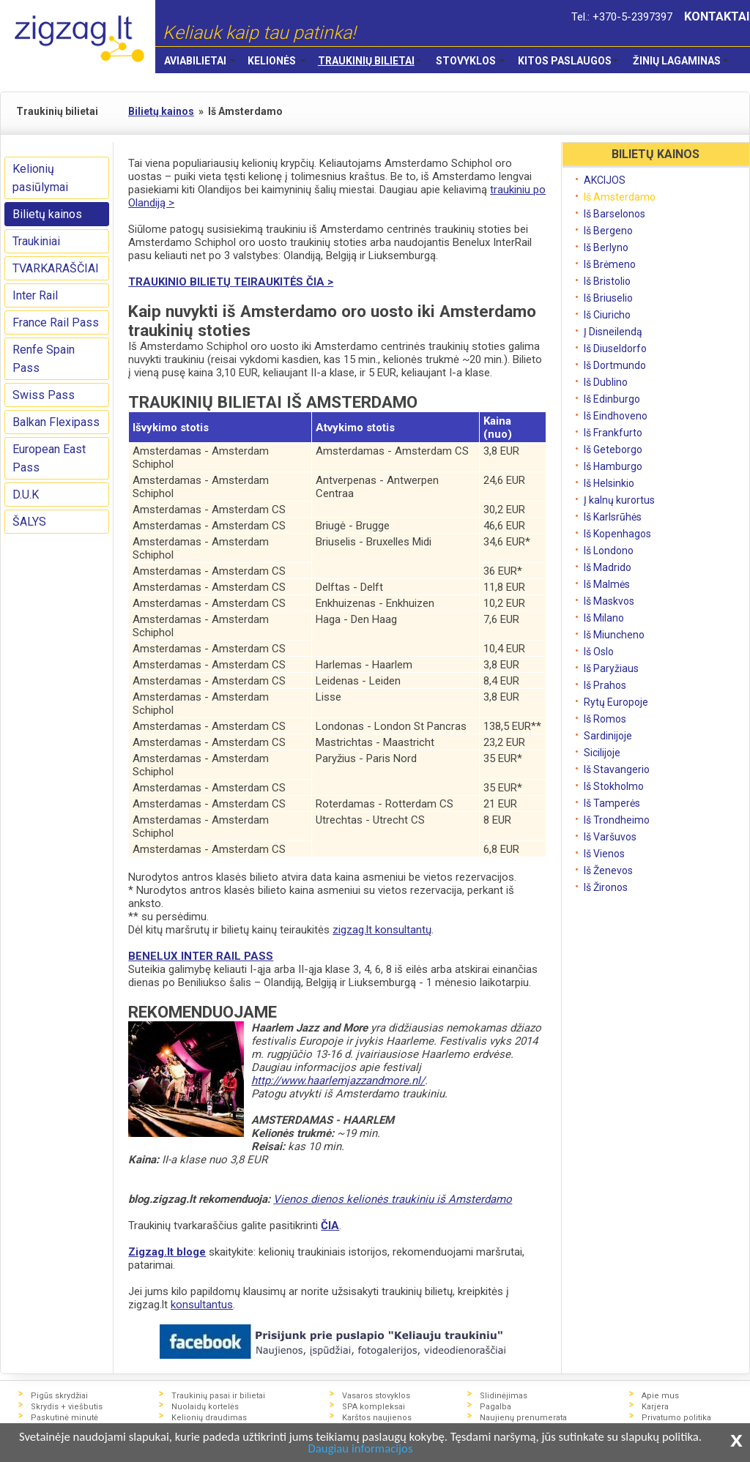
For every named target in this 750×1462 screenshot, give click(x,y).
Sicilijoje (602, 752)
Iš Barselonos (614, 214)
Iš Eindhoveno (615, 416)
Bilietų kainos (47, 214)
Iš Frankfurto (613, 433)
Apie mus (660, 1396)
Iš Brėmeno (610, 264)
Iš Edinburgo (612, 399)
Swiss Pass (43, 395)
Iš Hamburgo (613, 466)
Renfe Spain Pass (43, 359)
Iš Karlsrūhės (613, 517)
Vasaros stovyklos (376, 1396)
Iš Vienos (604, 853)
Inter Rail (35, 295)
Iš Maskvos (609, 601)
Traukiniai (36, 241)
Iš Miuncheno (614, 635)
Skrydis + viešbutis (67, 1406)
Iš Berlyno (606, 247)
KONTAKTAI (717, 16)
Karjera (655, 1406)
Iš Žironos (606, 887)
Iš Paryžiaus (611, 668)
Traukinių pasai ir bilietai (218, 1396)
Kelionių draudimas (209, 1417)
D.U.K (25, 494)
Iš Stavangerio (617, 769)
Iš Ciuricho (607, 315)
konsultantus (202, 1304)
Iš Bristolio (607, 281)
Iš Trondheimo (617, 820)
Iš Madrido (607, 567)
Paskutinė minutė (64, 1417)
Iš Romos (605, 719)
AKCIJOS (604, 180)
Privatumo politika (676, 1417)
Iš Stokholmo (614, 786)
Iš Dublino (606, 382)
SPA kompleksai (373, 1406)
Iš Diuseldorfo (615, 348)
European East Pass (49, 458)
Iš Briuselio (608, 298)
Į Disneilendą (613, 331)
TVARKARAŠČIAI (55, 268)
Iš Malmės (607, 584)
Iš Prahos (605, 685)
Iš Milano (604, 618)
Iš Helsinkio (609, 483)
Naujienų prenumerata (523, 1417)
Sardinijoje (608, 736)
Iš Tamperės (612, 803)
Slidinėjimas (503, 1396)
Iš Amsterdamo (620, 197)
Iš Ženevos (608, 870)
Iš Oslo (599, 651)
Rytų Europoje (616, 702)
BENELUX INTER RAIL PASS (200, 956)
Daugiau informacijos (382, 1449)
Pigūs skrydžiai (59, 1396)
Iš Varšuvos (610, 837)
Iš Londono (609, 550)
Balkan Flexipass (56, 422)
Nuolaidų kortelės (205, 1406)
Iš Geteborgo (613, 449)
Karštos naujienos (377, 1417)
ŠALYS (29, 522)
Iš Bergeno (608, 230)
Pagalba (495, 1406)
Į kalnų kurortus (619, 500)
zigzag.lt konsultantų (382, 929)
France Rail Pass (55, 322)
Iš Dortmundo (615, 365)
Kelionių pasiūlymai (40, 178)
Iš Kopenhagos (617, 534)
